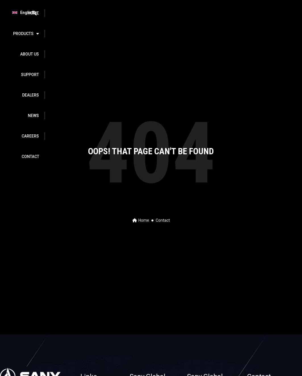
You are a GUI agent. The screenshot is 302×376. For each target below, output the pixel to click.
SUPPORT (157, 13)
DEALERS (186, 13)
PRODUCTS (93, 13)
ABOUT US (127, 13)
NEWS (211, 13)
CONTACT (237, 33)
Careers (237, 13)
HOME (62, 13)
